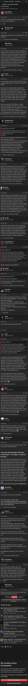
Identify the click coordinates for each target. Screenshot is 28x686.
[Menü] (1, 1)
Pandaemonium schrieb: (7, 128)
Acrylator (5, 617)
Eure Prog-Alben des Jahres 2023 (13, 616)
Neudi (5, 635)
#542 (26, 32)
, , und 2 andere (12, 70)
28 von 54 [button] (14, 597)
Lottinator (6, 641)
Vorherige (7, 597)
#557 (26, 492)
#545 (26, 125)
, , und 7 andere (14, 580)
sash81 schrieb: (5, 249)
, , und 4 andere (11, 214)
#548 (26, 223)
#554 (26, 393)
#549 (26, 247)
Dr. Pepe (5, 611)
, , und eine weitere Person (14, 116)
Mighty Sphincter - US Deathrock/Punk (15, 639)
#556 (26, 442)
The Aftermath (7, 625)
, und (10, 39)
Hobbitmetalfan (5, 8)
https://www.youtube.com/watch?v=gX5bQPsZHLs (14, 483)
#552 (26, 321)
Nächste (21, 597)
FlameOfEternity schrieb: (7, 276)
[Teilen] (24, 17)
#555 (26, 423)
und (8, 154)
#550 (26, 273)
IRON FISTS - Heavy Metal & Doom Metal (17, 611)
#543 (26, 48)
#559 (26, 564)
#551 (26, 294)
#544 (26, 79)
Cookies (17, 668)
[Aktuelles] (23, 1)
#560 (26, 589)
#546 (26, 163)
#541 (26, 17)
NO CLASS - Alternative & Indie (15, 641)
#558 (26, 516)
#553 (26, 339)
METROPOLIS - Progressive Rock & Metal (17, 617)
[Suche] (26, 1)
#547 (26, 192)
